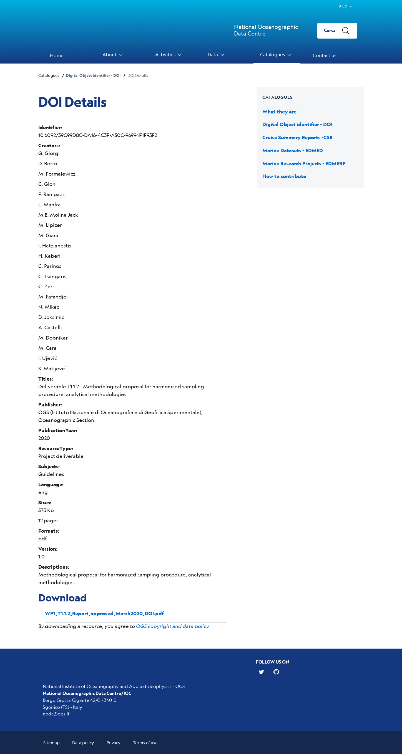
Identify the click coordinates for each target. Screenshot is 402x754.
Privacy (113, 742)
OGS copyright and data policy (172, 626)
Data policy (83, 742)
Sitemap (51, 742)
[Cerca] (337, 31)
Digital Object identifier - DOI (93, 75)
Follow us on (272, 662)
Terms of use (145, 742)
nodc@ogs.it (56, 714)
